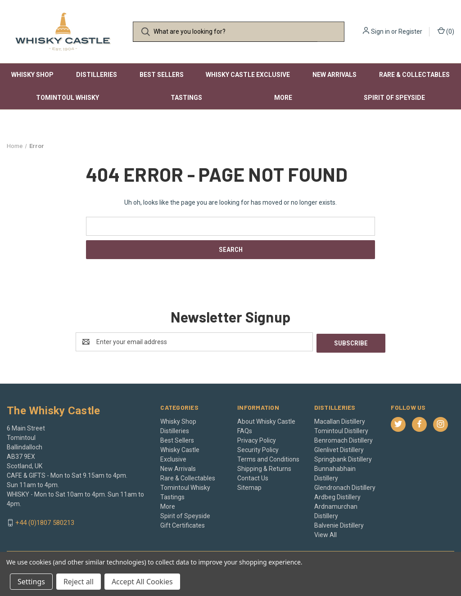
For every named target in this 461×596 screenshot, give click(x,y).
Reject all (78, 582)
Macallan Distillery (339, 420)
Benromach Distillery (343, 439)
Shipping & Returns (264, 467)
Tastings (186, 97)
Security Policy (258, 448)
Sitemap (249, 486)
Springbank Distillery (343, 458)
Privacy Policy (256, 439)
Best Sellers (162, 74)
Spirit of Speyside (394, 97)
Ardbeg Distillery (337, 495)
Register (410, 31)
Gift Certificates (182, 524)
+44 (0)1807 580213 (44, 522)
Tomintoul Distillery (341, 429)
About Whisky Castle (266, 420)
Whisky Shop (32, 74)
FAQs (244, 429)
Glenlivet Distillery (339, 448)
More (283, 97)
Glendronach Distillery (344, 486)
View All (325, 533)
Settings (31, 582)
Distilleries (96, 74)
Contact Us (252, 476)
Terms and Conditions (268, 458)
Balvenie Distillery (339, 524)
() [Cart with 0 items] (446, 31)
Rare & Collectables (414, 74)
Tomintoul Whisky (67, 97)
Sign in (380, 31)
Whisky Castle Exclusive (248, 74)
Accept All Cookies (142, 582)
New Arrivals (334, 74)
